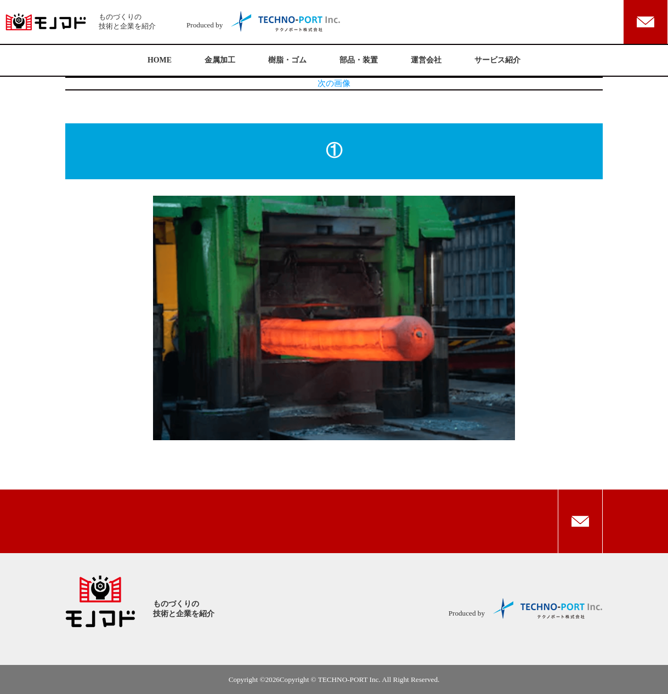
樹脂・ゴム (287, 60)
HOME (160, 60)
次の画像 (334, 83)
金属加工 (220, 60)
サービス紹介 (497, 60)
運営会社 (426, 60)
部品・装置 (358, 60)
